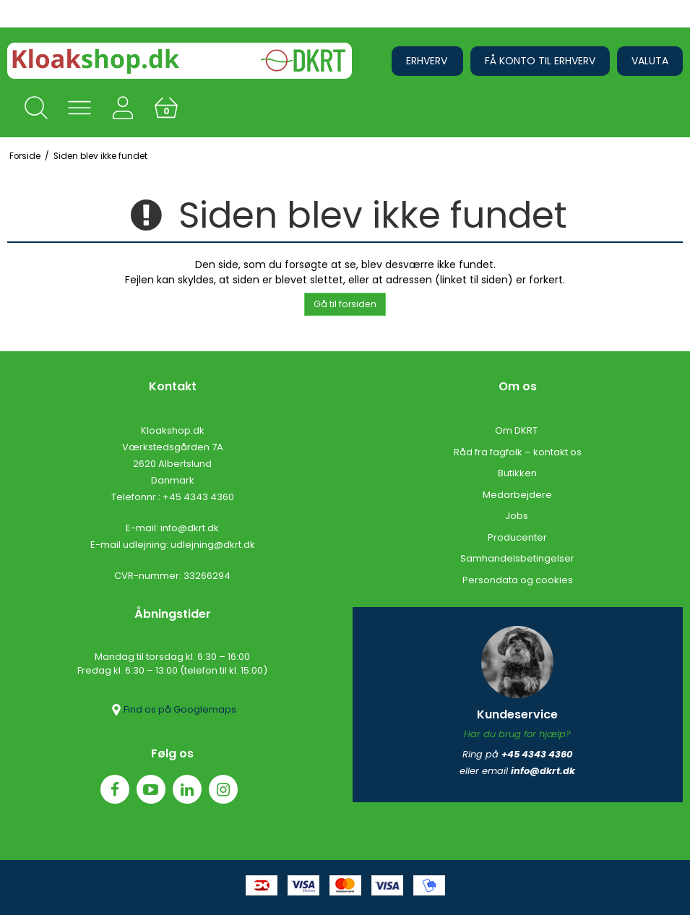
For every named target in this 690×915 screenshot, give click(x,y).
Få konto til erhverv (540, 60)
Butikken (517, 473)
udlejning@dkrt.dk (213, 544)
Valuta (649, 60)
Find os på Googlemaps (172, 710)
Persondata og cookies (517, 580)
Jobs (517, 516)
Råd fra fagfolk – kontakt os (518, 452)
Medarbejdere (517, 495)
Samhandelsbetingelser (517, 558)
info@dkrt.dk (189, 528)
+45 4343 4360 (198, 497)
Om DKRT (517, 430)
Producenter (517, 537)
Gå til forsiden (345, 304)
